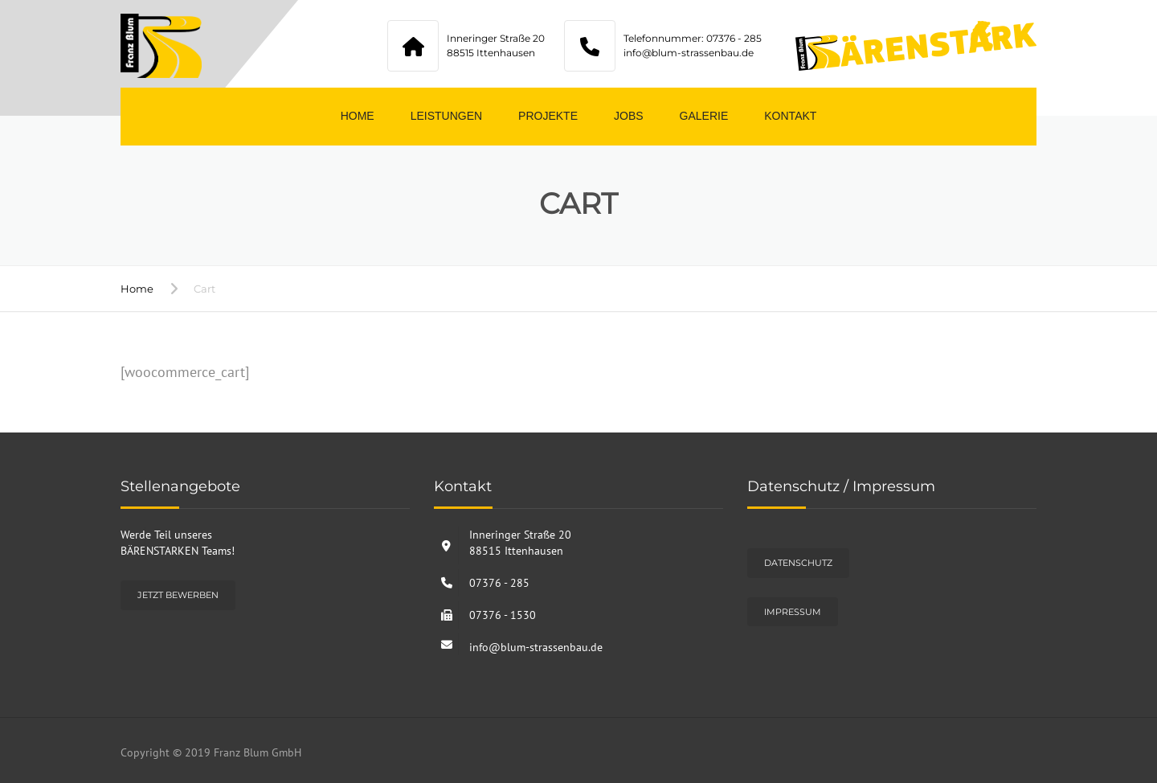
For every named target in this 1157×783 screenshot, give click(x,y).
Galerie (704, 115)
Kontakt (790, 115)
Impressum (792, 611)
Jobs (629, 115)
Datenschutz (798, 562)
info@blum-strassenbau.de (536, 647)
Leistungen (446, 115)
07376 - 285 (499, 583)
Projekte (548, 115)
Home (357, 115)
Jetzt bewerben (178, 595)
